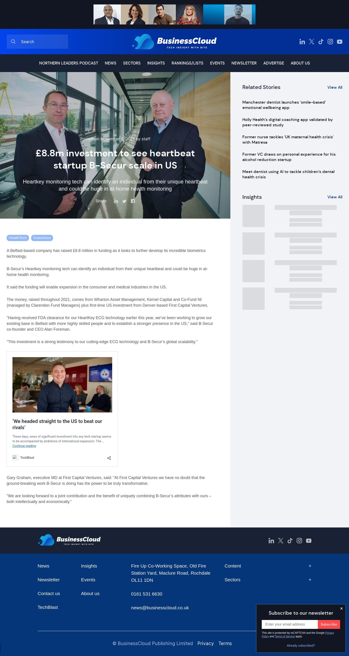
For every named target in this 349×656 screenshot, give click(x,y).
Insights (156, 63)
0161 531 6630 (146, 593)
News (110, 63)
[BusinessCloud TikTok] (321, 41)
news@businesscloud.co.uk (160, 607)
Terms (225, 643)
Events (217, 63)
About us (300, 63)
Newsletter (244, 63)
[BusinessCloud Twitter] (311, 41)
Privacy (205, 643)
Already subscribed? (301, 645)
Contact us (49, 593)
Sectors (132, 63)
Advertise (273, 63)
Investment (42, 238)
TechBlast (48, 607)
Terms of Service (285, 636)
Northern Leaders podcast (68, 63)
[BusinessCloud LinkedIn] (302, 41)
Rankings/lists (187, 63)
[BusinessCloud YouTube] (339, 41)
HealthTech (18, 238)
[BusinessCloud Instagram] (330, 41)
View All (334, 87)
